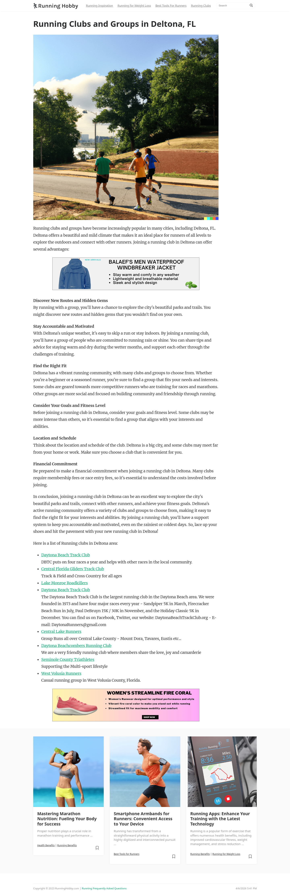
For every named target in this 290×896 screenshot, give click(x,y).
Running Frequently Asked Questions (104, 888)
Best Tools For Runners (171, 5)
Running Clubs (201, 5)
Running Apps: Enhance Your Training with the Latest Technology (220, 819)
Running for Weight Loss (134, 5)
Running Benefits (67, 845)
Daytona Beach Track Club (65, 555)
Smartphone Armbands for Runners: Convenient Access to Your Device (143, 819)
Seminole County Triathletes (67, 659)
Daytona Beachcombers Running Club (76, 645)
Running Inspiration (99, 5)
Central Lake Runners (61, 631)
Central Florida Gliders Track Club (72, 568)
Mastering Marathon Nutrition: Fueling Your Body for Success (67, 819)
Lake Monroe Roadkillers (64, 583)
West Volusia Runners (61, 673)
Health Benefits (46, 845)
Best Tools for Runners (126, 854)
